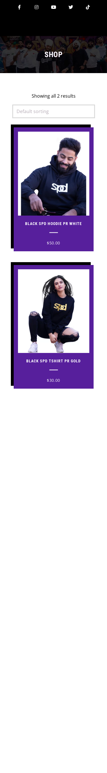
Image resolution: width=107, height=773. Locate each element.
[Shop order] (53, 111)
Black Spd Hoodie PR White (53, 223)
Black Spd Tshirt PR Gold (53, 361)
